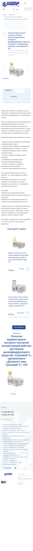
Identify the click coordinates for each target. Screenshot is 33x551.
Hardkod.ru (20, 484)
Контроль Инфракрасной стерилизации (13, 447)
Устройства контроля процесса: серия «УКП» (15, 457)
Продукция (12, 14)
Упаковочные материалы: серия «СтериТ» (14, 430)
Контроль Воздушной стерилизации (12, 441)
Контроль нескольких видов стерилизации (14, 445)
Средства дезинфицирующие (11, 455)
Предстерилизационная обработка (12, 428)
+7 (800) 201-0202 (7, 415)
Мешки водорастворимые (10, 464)
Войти (17, 9)
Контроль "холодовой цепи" (10, 460)
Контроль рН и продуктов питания (12, 462)
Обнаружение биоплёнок (9, 459)
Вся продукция (18, 327)
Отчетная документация (9, 453)
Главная (4, 14)
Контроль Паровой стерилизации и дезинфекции (16, 440)
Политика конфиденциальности (25, 478)
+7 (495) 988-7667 (7, 412)
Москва (3, 407)
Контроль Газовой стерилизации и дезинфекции (16, 443)
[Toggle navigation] (25, 3)
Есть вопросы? (7, 467)
